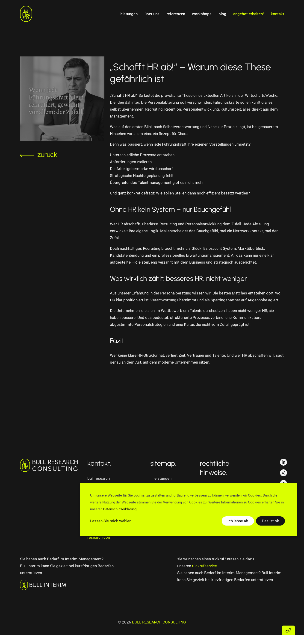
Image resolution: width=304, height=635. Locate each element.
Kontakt (277, 14)
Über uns (152, 14)
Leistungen (129, 14)
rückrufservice (204, 566)
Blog (222, 14)
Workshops (202, 14)
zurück (38, 154)
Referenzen (175, 14)
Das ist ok (270, 521)
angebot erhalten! (248, 14)
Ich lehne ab (237, 521)
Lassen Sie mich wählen (110, 521)
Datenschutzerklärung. (120, 509)
